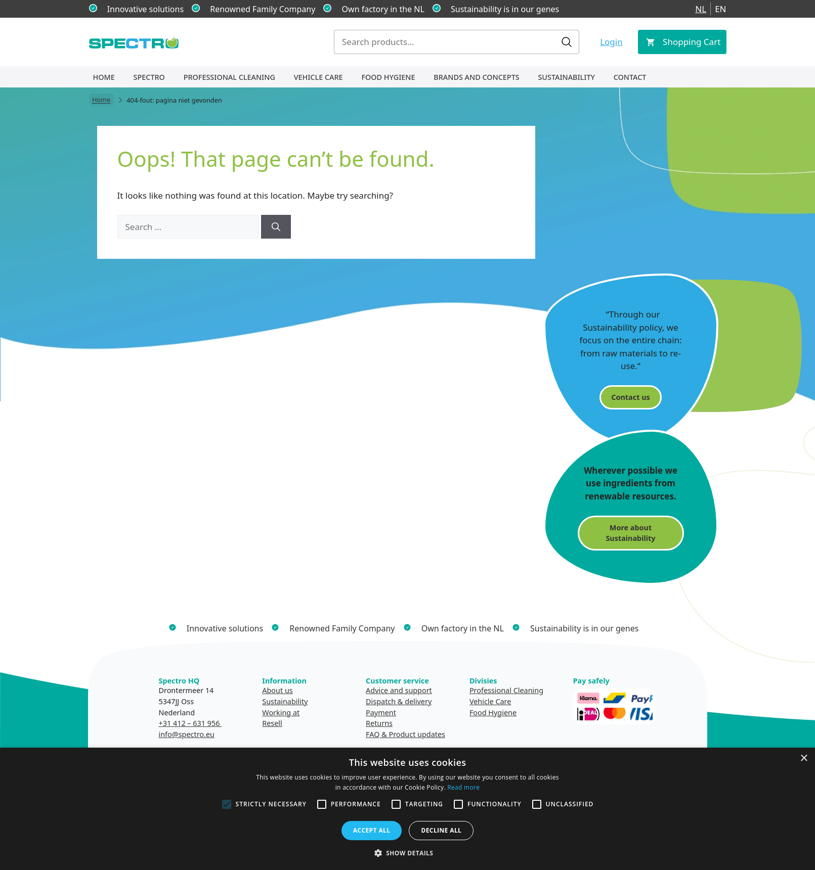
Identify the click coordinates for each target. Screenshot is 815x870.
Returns (379, 723)
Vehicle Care (318, 77)
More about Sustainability (630, 533)
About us (277, 690)
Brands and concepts (476, 77)
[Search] (276, 227)
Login (611, 42)
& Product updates (413, 734)
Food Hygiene (388, 77)
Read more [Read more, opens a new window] (463, 787)
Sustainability (566, 77)
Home (104, 77)
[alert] (407, 809)
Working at (280, 712)
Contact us (630, 397)
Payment (381, 712)
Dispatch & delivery (399, 701)
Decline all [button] (441, 830)
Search (566, 42)
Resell (272, 723)
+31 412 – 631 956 (190, 723)
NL (700, 9)
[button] (408, 853)
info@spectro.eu (187, 734)
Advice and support (399, 690)
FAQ (372, 734)
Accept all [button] (372, 830)
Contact (630, 77)
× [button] (803, 758)
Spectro (149, 77)
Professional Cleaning (229, 77)
